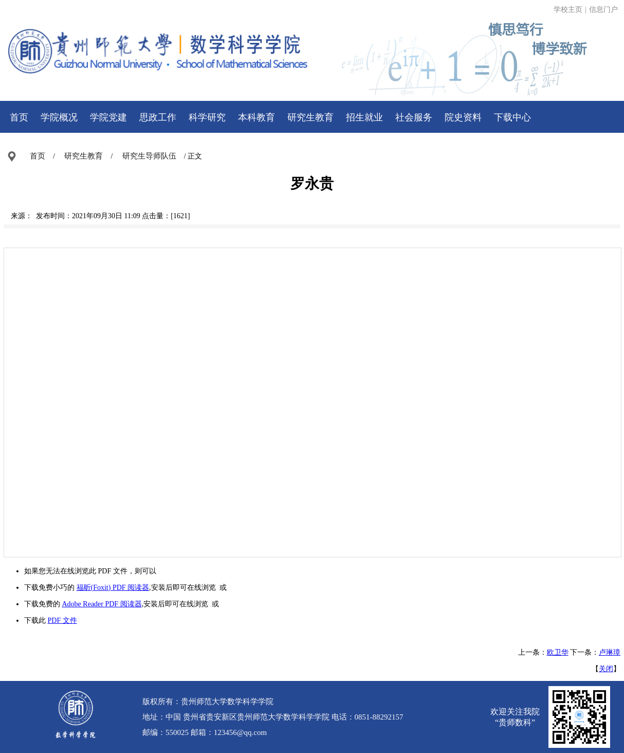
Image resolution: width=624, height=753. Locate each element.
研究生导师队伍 (149, 156)
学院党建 (108, 117)
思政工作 (157, 117)
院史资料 (463, 117)
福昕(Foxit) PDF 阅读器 (113, 587)
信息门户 (603, 9)
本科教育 (256, 117)
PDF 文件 (62, 620)
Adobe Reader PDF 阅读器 (102, 604)
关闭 (606, 669)
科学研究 (207, 117)
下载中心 (512, 117)
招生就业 (364, 117)
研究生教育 (310, 117)
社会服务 (413, 117)
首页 (19, 117)
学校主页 (568, 9)
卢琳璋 (609, 652)
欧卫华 (557, 652)
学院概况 (59, 117)
